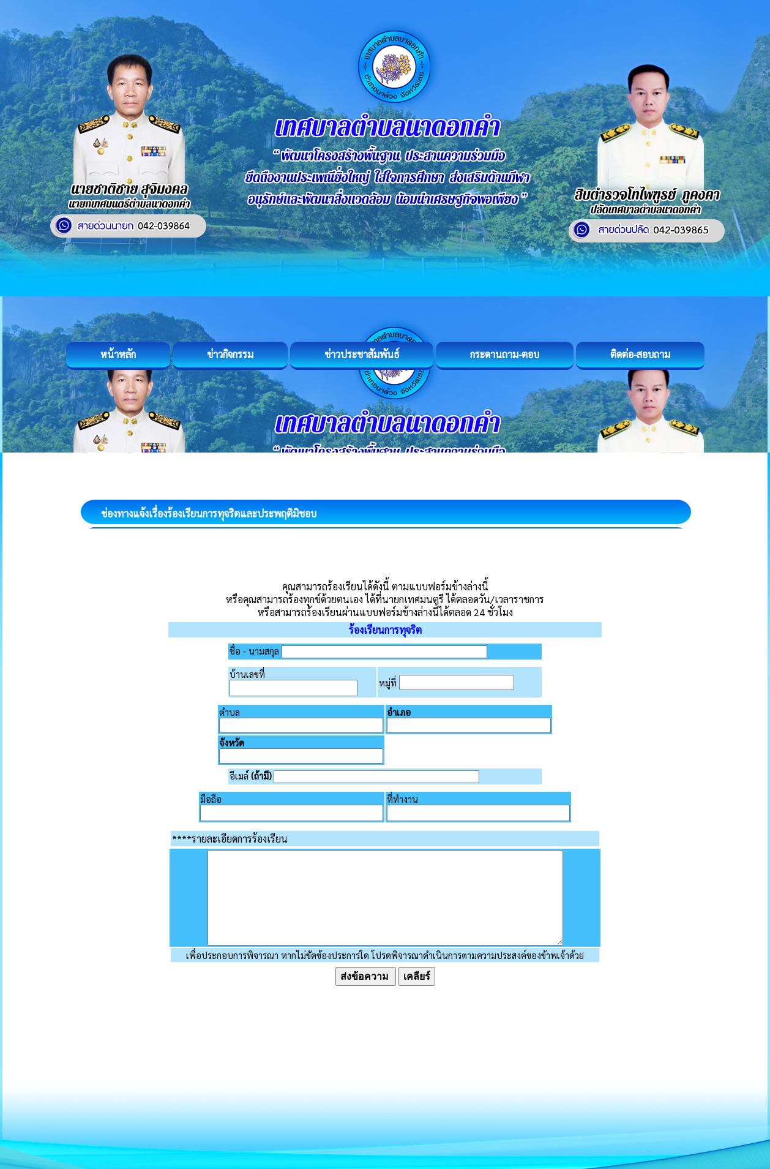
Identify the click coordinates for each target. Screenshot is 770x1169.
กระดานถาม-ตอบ (504, 354)
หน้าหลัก (118, 354)
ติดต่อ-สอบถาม (640, 354)
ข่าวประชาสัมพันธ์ (361, 354)
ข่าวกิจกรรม (230, 354)
